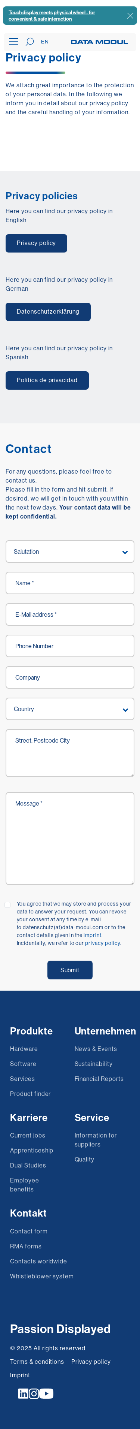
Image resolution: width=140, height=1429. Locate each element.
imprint (93, 935)
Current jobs (28, 1135)
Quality (85, 1159)
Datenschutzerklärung (48, 311)
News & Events (96, 1048)
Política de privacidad (47, 380)
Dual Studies (28, 1165)
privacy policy (102, 943)
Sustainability (94, 1063)
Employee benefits (24, 1184)
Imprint (20, 1375)
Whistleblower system (42, 1276)
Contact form (29, 1231)
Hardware (24, 1048)
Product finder (30, 1093)
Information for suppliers (96, 1140)
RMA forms (26, 1246)
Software (23, 1063)
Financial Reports (99, 1078)
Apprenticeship (31, 1150)
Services (22, 1078)
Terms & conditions (37, 1361)
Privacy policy (36, 243)
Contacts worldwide (38, 1261)
